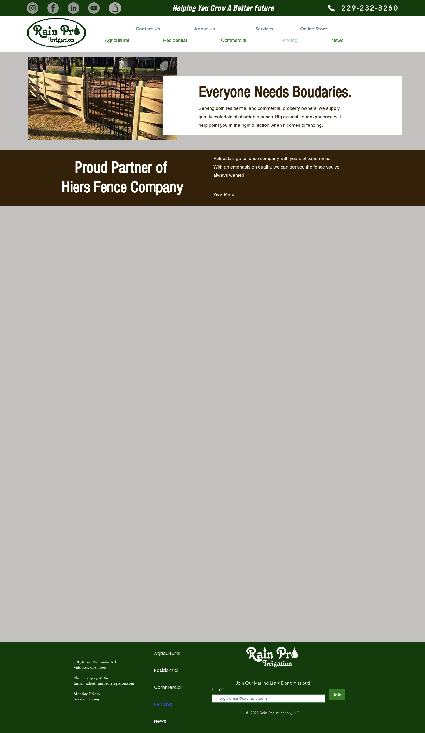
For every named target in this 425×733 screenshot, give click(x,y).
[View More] (236, 194)
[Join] (337, 694)
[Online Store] (313, 29)
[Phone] (331, 8)
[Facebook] (53, 8)
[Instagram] (32, 8)
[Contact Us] (148, 29)
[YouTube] (94, 8)
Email (217, 689)
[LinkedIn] (73, 8)
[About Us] (204, 29)
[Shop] (115, 8)
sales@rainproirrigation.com (110, 683)
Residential (166, 670)
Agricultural (167, 653)
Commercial (168, 687)
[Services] (264, 29)
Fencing (163, 704)
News (160, 721)
